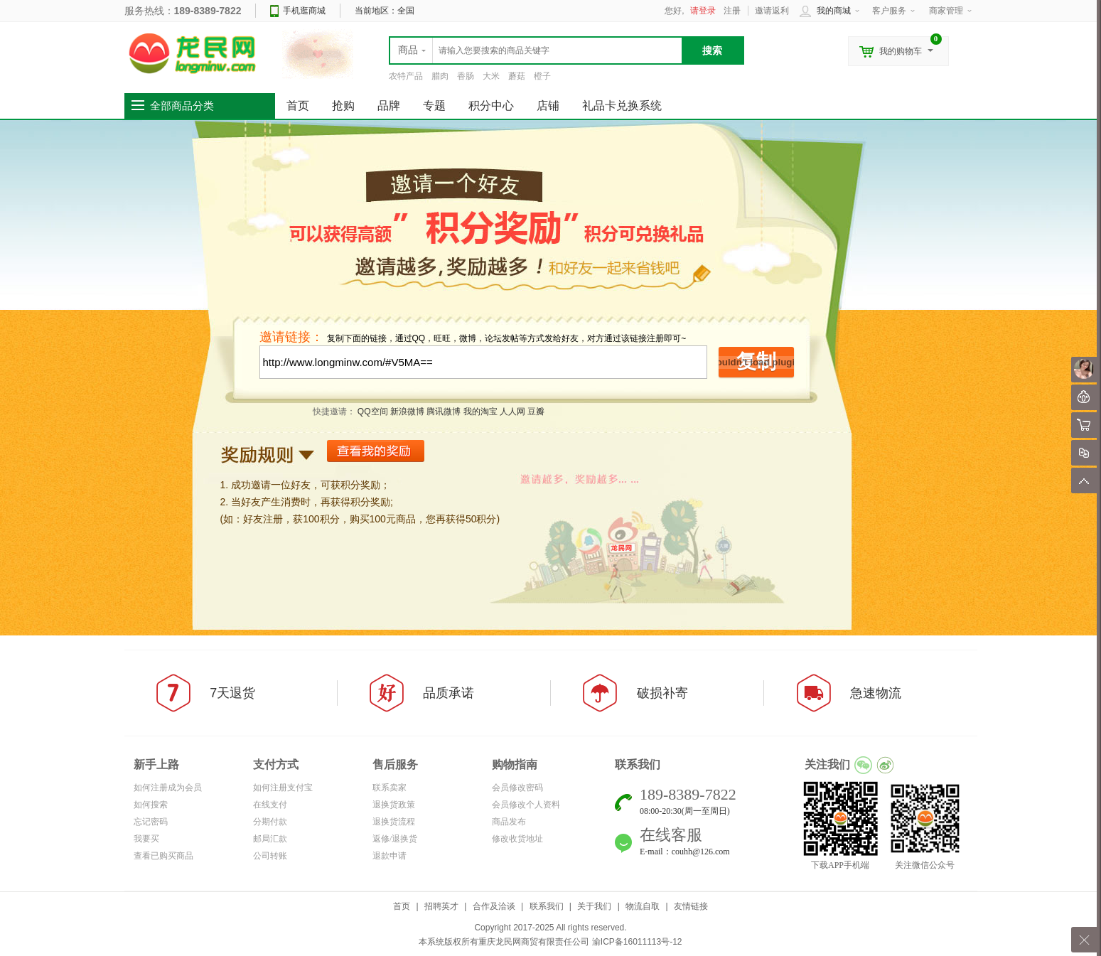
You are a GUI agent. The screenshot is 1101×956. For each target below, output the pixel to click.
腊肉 (440, 76)
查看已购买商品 (163, 856)
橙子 (542, 76)
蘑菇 (516, 76)
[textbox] (536, 50)
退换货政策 (393, 805)
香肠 (465, 76)
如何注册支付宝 (283, 788)
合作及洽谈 (494, 906)
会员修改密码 (517, 788)
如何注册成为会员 (168, 788)
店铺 (548, 106)
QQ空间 (373, 412)
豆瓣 (535, 412)
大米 (491, 76)
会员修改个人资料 (526, 805)
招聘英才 (441, 906)
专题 (434, 106)
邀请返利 (772, 11)
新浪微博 (407, 412)
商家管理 (946, 11)
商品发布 (509, 822)
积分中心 (491, 106)
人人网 (512, 412)
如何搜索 (151, 805)
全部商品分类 (182, 106)
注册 (732, 11)
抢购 (343, 106)
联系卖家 (389, 788)
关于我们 (594, 906)
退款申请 (389, 856)
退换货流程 (393, 822)
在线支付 (270, 805)
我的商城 (834, 11)
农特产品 (406, 76)
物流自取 (642, 906)
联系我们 (547, 906)
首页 (401, 906)
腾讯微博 (443, 412)
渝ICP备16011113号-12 (637, 942)
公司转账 (270, 856)
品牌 (388, 106)
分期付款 (270, 822)
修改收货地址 (517, 839)
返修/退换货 (394, 839)
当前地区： (384, 11)
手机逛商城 (304, 11)
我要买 (146, 839)
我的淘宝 (480, 412)
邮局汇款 (270, 839)
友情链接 (691, 906)
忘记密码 (151, 822)
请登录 (703, 11)
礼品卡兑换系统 (622, 106)
